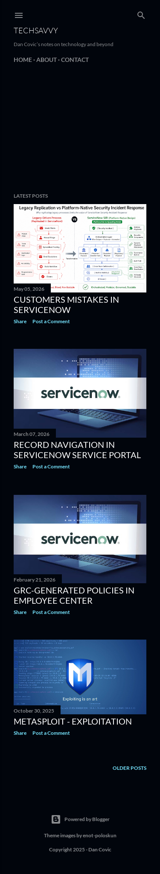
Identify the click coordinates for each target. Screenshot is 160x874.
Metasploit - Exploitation (73, 721)
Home (23, 59)
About (46, 59)
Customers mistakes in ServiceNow (66, 304)
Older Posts (129, 768)
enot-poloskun (99, 835)
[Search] (141, 13)
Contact (75, 59)
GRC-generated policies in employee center (74, 595)
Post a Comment (51, 321)
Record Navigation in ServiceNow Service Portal (77, 449)
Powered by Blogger (80, 819)
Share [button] (20, 321)
